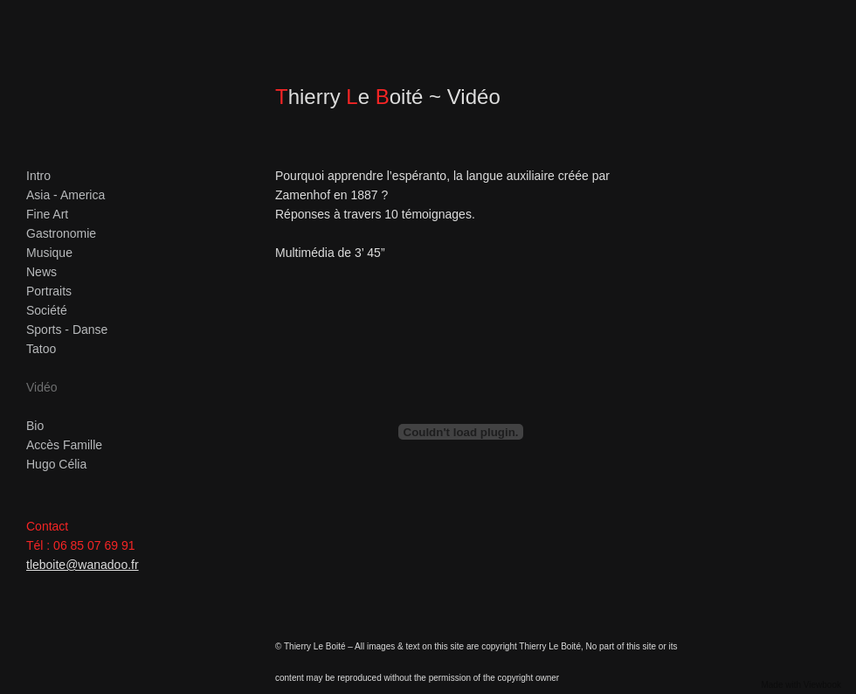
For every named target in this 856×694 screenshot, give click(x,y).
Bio (35, 426)
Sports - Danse (66, 330)
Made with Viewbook (801, 685)
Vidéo (42, 387)
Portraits (49, 291)
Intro (38, 176)
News (41, 272)
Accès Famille (64, 445)
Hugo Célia (56, 464)
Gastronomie (61, 233)
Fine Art (47, 214)
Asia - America (65, 195)
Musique (49, 253)
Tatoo (41, 349)
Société (46, 310)
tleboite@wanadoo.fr (82, 565)
